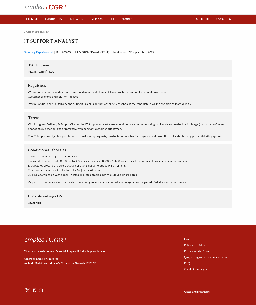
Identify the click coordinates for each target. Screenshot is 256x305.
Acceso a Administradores (197, 291)
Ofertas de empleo (36, 32)
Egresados (76, 19)
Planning (128, 19)
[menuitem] (31, 19)
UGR (112, 19)
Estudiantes (53, 19)
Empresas (96, 19)
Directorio (190, 239)
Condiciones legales (196, 269)
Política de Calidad (195, 245)
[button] (196, 18)
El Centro (31, 19)
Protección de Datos (196, 251)
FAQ (187, 263)
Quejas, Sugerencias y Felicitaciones (206, 257)
